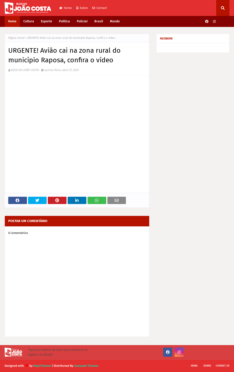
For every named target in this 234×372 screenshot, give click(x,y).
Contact (99, 8)
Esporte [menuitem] (46, 21)
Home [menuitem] (12, 21)
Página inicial (16, 37)
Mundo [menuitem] (115, 21)
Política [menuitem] (64, 21)
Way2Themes (42, 365)
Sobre (82, 8)
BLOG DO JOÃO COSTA (25, 70)
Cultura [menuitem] (28, 21)
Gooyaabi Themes (86, 365)
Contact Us (222, 365)
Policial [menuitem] (82, 21)
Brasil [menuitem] (98, 21)
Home (65, 8)
